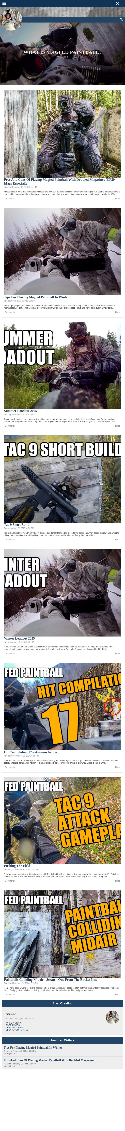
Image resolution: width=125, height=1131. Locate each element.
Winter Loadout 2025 (19, 638)
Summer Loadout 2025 (20, 411)
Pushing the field (17, 866)
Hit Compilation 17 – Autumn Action (30, 752)
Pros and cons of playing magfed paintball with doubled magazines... (50, 1060)
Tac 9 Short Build (16, 524)
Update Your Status (17, 1030)
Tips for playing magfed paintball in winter (36, 297)
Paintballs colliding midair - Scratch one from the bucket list (50, 979)
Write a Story (13, 1023)
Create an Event (15, 1027)
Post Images (13, 1025)
